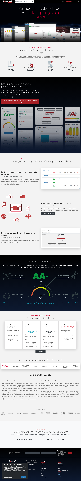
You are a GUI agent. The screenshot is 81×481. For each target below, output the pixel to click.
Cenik (42, 473)
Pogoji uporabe (60, 455)
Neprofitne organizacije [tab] (75, 366)
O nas (42, 463)
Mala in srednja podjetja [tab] (5, 366)
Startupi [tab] (35, 366)
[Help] (79, 1)
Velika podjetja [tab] (15, 366)
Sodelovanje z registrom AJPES (63, 470)
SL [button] (60, 1)
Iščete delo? (43, 465)
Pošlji (70, 453)
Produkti (59, 468)
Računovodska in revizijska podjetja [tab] (65, 366)
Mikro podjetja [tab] (45, 366)
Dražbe (59, 474)
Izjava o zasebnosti (7, 474)
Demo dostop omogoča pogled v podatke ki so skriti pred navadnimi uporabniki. (20, 101)
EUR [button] (63, 1)
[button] (75, 1)
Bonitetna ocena (60, 463)
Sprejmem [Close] (24, 477)
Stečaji (59, 472)
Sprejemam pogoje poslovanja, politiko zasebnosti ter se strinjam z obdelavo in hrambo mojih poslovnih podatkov (62, 452)
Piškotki (42, 470)
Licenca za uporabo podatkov (46, 477)
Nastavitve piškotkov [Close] (8, 477)
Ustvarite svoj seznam (48, 213)
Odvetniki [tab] (55, 366)
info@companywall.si (25, 439)
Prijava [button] (69, 1)
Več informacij (40, 351)
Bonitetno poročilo (60, 465)
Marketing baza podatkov (62, 476)
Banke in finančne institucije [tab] (25, 366)
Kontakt (42, 475)
